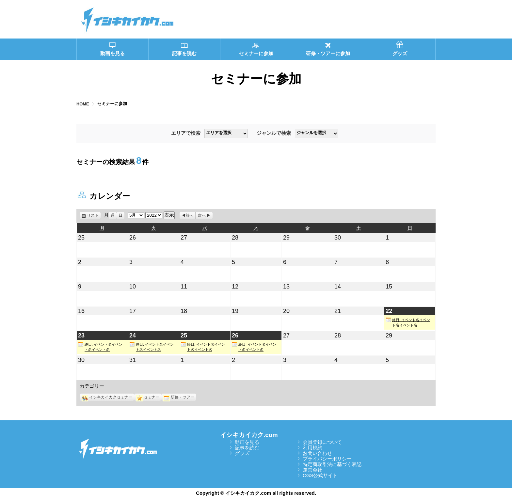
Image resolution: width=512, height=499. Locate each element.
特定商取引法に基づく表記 (332, 464)
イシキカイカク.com (249, 434)
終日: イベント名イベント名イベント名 (408, 322)
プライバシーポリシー (327, 458)
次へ (202, 215)
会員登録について (322, 442)
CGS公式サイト (320, 475)
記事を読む (247, 447)
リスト (94, 215)
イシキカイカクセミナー (107, 397)
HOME (82, 103)
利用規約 (312, 447)
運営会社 (312, 470)
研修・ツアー (178, 397)
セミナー (147, 397)
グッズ (242, 453)
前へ (189, 215)
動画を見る (247, 442)
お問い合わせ (317, 453)
